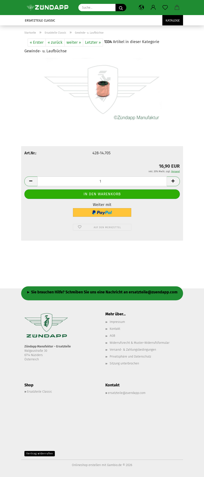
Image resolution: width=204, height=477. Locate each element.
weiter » (73, 42)
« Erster (37, 42)
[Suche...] (120, 7)
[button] (141, 7)
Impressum (117, 322)
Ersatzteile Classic (40, 20)
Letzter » (93, 42)
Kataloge (173, 20)
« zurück (55, 42)
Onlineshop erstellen (86, 465)
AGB (112, 336)
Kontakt (115, 329)
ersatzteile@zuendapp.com (126, 393)
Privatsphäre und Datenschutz (130, 356)
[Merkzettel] (165, 7)
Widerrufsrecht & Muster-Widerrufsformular (139, 343)
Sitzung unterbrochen (124, 363)
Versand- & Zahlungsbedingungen (133, 350)
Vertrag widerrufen (39, 453)
